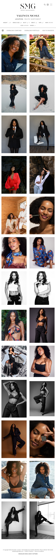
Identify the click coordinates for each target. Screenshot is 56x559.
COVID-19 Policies (29, 551)
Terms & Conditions (39, 551)
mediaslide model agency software (28, 554)
